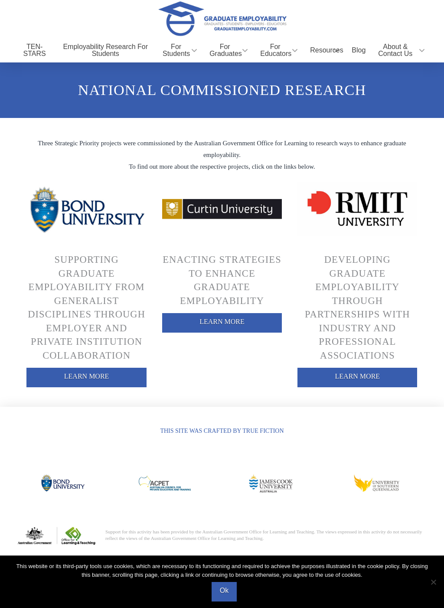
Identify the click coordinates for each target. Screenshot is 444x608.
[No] (433, 582)
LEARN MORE (86, 376)
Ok (224, 590)
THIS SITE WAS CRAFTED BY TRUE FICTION (222, 431)
